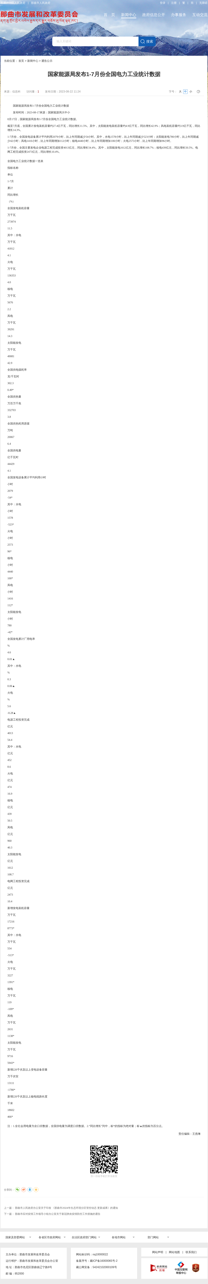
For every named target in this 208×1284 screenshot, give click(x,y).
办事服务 (178, 15)
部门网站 (153, 1237)
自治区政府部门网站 (84, 1237)
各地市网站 (119, 1237)
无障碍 (203, 2)
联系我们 (191, 1252)
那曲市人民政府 (40, 2)
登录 (162, 2)
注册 (174, 2)
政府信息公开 (153, 15)
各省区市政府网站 (50, 1237)
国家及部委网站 (15, 1237)
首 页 (109, 15)
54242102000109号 (105, 1267)
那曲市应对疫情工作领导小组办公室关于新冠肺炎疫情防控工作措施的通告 (57, 1213)
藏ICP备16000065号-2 (103, 1260)
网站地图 (174, 1252)
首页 (21, 60)
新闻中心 (128, 15)
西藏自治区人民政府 (13, 2)
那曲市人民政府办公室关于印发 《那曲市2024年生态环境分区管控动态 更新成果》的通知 (66, 1207)
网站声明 (157, 1252)
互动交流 (199, 15)
